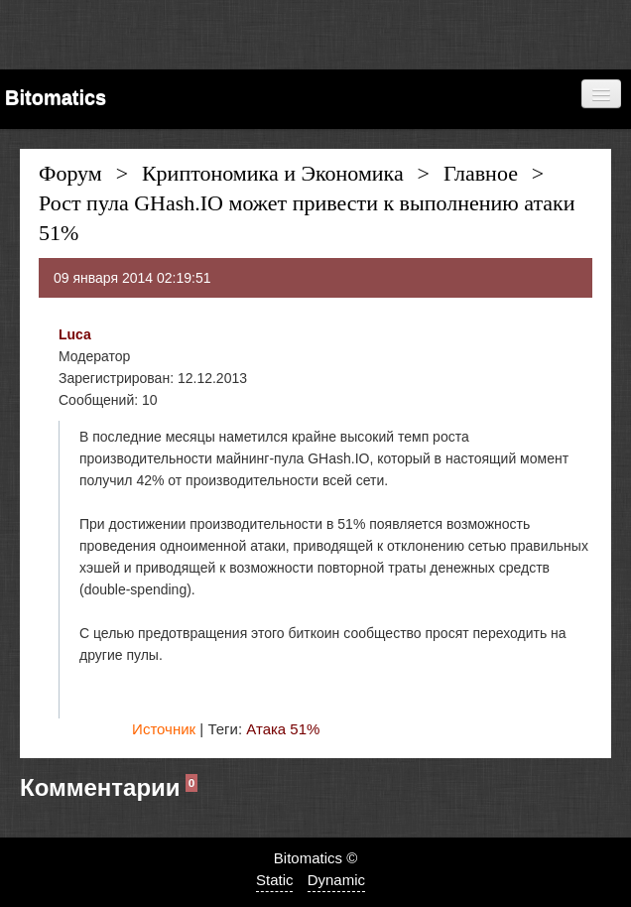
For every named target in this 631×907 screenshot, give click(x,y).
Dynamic (336, 879)
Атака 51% (282, 728)
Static (275, 879)
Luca (75, 334)
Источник (163, 728)
